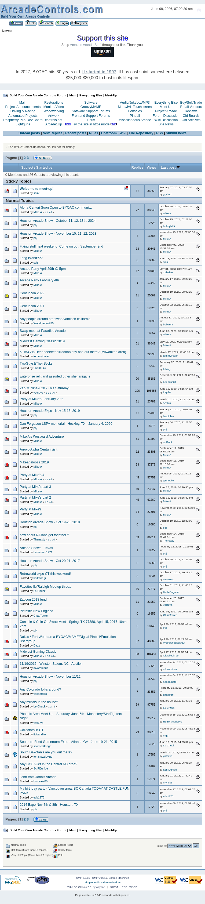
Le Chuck (40, 591)
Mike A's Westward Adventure (42, 436)
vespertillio (40, 693)
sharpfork (168, 694)
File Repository (141, 133)
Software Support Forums (91, 111)
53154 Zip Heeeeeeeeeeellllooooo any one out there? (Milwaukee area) (73, 352)
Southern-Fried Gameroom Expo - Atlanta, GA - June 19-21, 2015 (68, 742)
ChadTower (41, 615)
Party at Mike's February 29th (41, 399)
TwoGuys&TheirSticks (36, 363)
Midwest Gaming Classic (38, 652)
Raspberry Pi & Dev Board (22, 120)
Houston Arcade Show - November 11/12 (50, 676)
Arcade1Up (53, 124)
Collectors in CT (31, 730)
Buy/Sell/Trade (191, 102)
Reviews (191, 111)
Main (23, 102)
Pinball (135, 116)
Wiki (123, 133)
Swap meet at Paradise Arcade (42, 331)
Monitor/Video (53, 107)
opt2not (167, 442)
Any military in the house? (39, 702)
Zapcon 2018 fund (33, 599)
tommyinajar (41, 356)
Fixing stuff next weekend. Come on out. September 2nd (61, 246)
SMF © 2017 (99, 877)
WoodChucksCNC (174, 642)
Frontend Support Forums (91, 116)
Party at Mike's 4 (32, 475)
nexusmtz (169, 579)
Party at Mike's (30, 509)
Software (90, 102)
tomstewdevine (43, 756)
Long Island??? (31, 258)
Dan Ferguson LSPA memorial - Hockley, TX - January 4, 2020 (66, 424)
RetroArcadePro (172, 721)
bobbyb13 (169, 226)
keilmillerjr (40, 578)
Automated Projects (23, 116)
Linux (91, 120)
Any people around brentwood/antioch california (55, 319)
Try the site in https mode (91, 124)
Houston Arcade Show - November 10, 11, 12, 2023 (58, 233)
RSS (159, 133)
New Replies (52, 133)
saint (36, 193)
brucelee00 (40, 781)
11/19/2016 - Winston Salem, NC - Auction (51, 664)
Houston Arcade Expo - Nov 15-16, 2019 (50, 411)
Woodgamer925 (44, 323)
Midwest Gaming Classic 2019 (42, 341)
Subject (27, 167)
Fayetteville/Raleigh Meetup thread (45, 587)
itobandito (40, 734)
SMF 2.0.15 (83, 877)
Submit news (176, 133)
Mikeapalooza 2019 (34, 462)
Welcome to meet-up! (36, 189)
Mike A (38, 212)
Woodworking (53, 111)
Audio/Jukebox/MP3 (135, 102)
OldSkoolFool (171, 655)
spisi (36, 262)
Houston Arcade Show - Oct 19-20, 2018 (50, 522)
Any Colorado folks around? (40, 689)
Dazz (37, 645)
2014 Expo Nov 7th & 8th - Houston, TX (49, 805)
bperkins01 (169, 381)
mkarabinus (41, 668)
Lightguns (23, 124)
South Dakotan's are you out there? (46, 752)
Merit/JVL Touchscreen (135, 107)
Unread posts (29, 133)
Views (151, 167)
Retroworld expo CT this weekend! (45, 574)
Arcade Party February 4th (39, 280)
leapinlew (168, 416)
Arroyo (167, 402)
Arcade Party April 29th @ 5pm (42, 269)
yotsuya (38, 392)
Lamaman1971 (43, 552)
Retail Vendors (191, 107)
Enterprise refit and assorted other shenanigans (55, 376)
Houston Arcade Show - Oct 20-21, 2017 (50, 561)
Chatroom (109, 133)
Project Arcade (166, 111)
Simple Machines (119, 877)
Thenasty (39, 539)
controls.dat (53, 120)
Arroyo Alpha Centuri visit (38, 449)
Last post (170, 167)
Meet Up (166, 107)
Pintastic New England (36, 611)
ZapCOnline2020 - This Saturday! (44, 388)
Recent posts (75, 133)
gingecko (168, 480)
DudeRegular (171, 592)
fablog (166, 369)
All (50, 212)
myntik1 (167, 782)
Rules (93, 133)
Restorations (53, 102)
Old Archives (191, 120)
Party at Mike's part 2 (35, 497)
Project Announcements (23, 107)
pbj (35, 225)
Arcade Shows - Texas (36, 548)
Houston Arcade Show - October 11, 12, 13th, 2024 (58, 221)
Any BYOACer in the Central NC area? (48, 764)
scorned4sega (43, 746)
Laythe (167, 392)
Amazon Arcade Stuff (85, 45)
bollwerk (168, 324)
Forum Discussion (166, 116)
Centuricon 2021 (32, 306)
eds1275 (39, 797)
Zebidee (168, 272)
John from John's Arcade (38, 777)
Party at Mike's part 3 (35, 487)
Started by (44, 167)
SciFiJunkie (41, 768)
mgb (165, 735)
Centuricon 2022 (32, 293)
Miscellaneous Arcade (135, 120)
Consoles (135, 111)
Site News (166, 124)
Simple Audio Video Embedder (103, 882)
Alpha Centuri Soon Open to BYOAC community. (56, 207)
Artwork (53, 116)
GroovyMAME (90, 107)
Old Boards (191, 116)
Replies (137, 167)
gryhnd (167, 194)
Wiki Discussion (166, 120)
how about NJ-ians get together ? (44, 535)
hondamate (170, 681)
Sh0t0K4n (40, 368)
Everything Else (166, 102)
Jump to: (162, 845)
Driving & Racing (22, 111)
